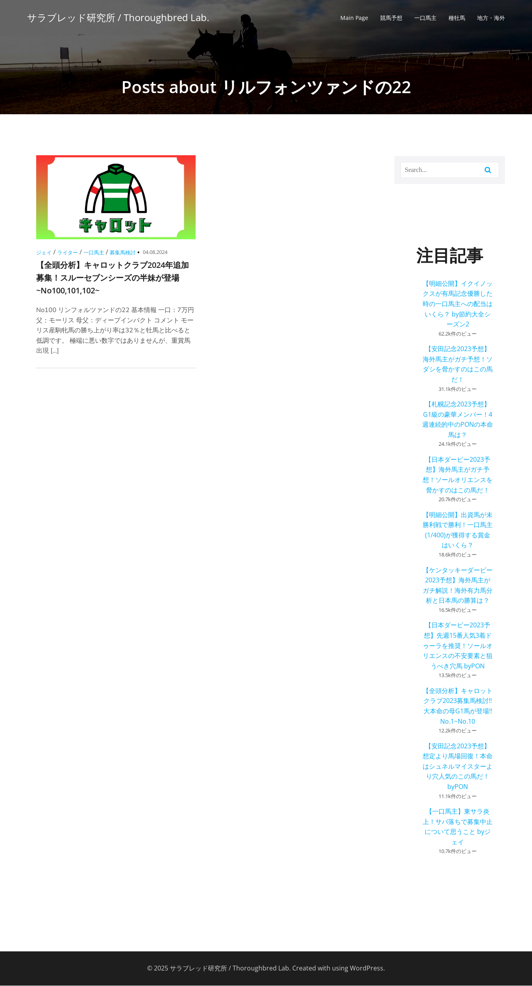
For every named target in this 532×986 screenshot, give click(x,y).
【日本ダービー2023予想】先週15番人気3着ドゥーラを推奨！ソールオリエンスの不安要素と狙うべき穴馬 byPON (458, 645)
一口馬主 (425, 18)
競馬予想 (391, 18)
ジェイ (44, 252)
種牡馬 (457, 18)
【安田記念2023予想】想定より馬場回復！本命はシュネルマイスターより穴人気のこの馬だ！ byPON (458, 766)
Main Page (354, 18)
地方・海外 (491, 18)
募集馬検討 (123, 252)
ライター (67, 252)
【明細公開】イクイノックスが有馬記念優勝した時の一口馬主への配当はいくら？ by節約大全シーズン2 (458, 304)
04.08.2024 (155, 252)
